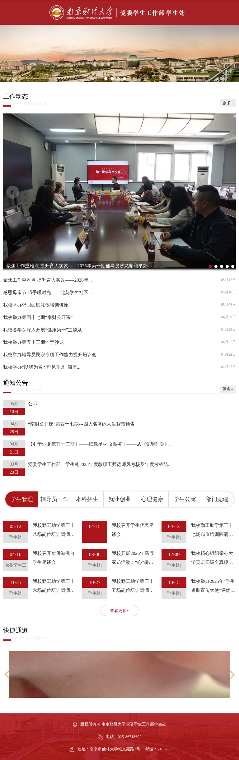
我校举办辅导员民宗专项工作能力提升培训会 (49, 354)
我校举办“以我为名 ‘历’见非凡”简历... (41, 367)
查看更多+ (119, 610)
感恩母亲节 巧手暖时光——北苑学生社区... (47, 292)
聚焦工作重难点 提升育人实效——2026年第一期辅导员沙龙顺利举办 (77, 265)
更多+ (227, 103)
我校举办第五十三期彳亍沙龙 (33, 342)
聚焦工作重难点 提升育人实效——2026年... (47, 280)
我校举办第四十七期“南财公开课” (38, 317)
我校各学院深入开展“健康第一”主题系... (44, 330)
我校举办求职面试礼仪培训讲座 (35, 305)
